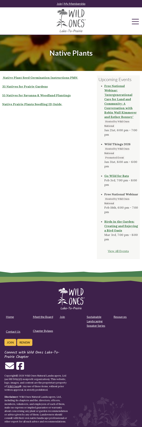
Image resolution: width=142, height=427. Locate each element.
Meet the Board (43, 316)
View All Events (118, 251)
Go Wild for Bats (116, 176)
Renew (24, 342)
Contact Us (13, 331)
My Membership (74, 3)
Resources (120, 316)
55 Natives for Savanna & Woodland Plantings (36, 95)
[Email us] (9, 368)
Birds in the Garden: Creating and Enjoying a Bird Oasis (121, 226)
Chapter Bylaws (43, 330)
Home (10, 316)
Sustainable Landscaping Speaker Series (96, 321)
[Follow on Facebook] (20, 368)
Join (59, 3)
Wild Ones (13, 386)
